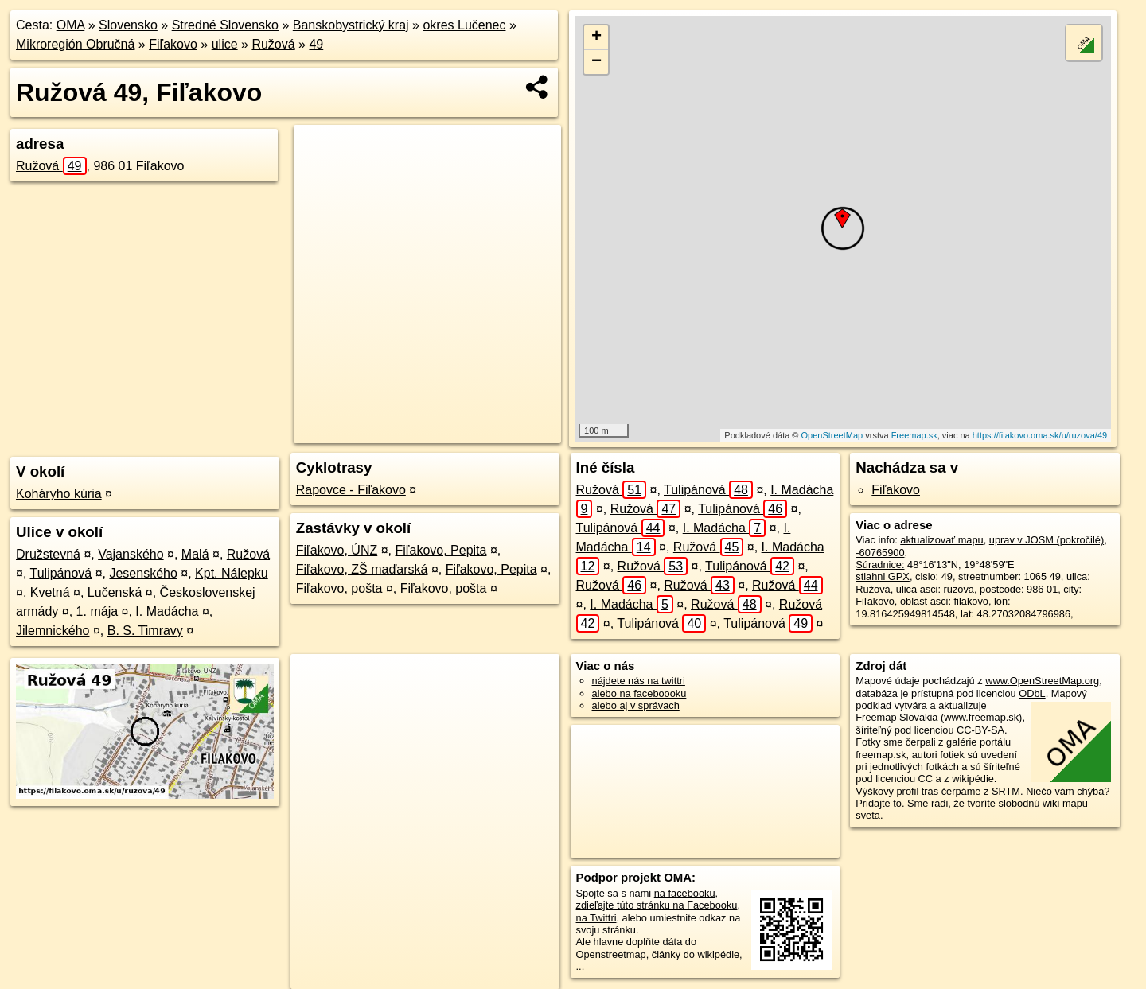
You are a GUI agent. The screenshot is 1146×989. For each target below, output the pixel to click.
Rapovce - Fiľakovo (351, 489)
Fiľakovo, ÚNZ (336, 550)
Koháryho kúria (59, 493)
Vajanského (130, 554)
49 (316, 44)
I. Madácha (166, 611)
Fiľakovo (173, 44)
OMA (71, 25)
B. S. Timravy (145, 630)
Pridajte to (879, 803)
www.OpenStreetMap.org (1042, 681)
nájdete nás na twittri (638, 681)
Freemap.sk (914, 435)
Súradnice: (880, 564)
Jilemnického (52, 630)
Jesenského (143, 573)
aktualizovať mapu (941, 540)
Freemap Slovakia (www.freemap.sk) (939, 717)
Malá (195, 554)
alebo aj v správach (636, 705)
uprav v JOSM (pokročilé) (1046, 540)
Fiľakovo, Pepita (440, 550)
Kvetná (50, 592)
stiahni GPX (883, 576)
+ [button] (596, 37)
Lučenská (115, 592)
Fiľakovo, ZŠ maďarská (362, 569)
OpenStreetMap (832, 435)
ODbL (1032, 693)
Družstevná (48, 554)
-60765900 (880, 553)
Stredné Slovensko (225, 25)
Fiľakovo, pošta (339, 588)
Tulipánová (61, 573)
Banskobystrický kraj (351, 25)
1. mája (97, 611)
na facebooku (684, 893)
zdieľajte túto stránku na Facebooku (657, 905)
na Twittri (596, 918)
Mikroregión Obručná (75, 44)
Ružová (272, 44)
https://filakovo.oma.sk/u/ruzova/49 (1040, 435)
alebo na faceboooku (639, 693)
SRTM (1006, 791)
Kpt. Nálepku (231, 573)
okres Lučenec (464, 25)
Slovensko (128, 25)
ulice (225, 44)
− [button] (596, 62)
